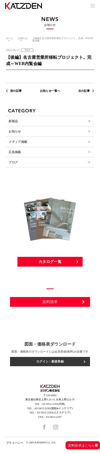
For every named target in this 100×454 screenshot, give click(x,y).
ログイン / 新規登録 (50, 361)
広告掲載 (15, 152)
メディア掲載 (18, 142)
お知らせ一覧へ (50, 90)
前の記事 (16, 90)
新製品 (13, 121)
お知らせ (23, 38)
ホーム (9, 38)
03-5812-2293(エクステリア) (54, 412)
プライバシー (14, 442)
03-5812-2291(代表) (53, 403)
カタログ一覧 (50, 262)
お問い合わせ (50, 316)
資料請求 (50, 302)
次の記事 (84, 90)
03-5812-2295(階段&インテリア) (54, 408)
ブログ (13, 162)
